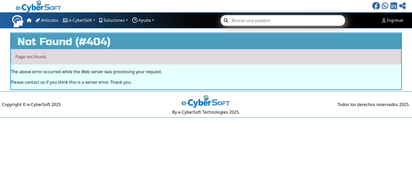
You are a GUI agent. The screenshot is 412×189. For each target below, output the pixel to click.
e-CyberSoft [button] (77, 20)
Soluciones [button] (112, 20)
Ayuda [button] (141, 20)
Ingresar (393, 20)
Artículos (47, 20)
